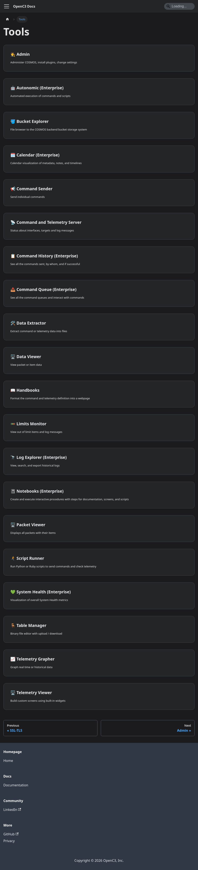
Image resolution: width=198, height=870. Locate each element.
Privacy (9, 841)
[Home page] (7, 19)
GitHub (10, 834)
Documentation (15, 785)
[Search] (179, 6)
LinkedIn (12, 809)
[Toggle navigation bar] (6, 6)
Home (8, 760)
